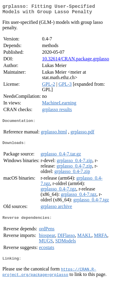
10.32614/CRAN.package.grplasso (75, 61)
